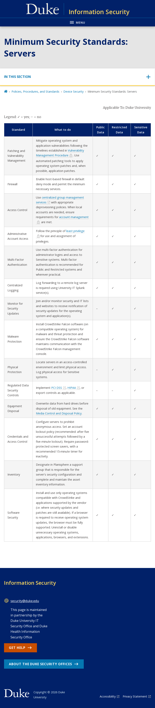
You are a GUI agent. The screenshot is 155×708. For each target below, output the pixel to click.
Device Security (73, 91)
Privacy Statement (135, 696)
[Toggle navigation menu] (77, 22)
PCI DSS (56, 388)
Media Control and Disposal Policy (59, 413)
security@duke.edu (24, 601)
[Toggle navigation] (77, 77)
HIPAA (71, 388)
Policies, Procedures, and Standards (35, 91)
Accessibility (108, 696)
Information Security (30, 582)
